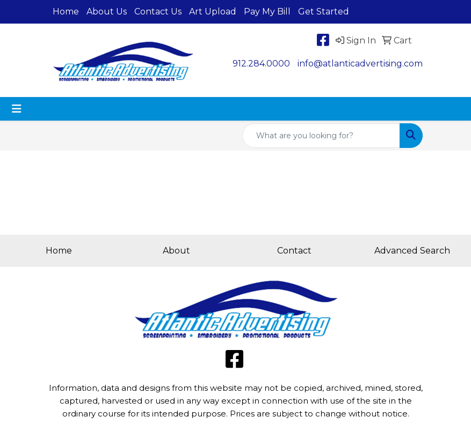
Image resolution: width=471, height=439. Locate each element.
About (176, 250)
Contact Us (158, 11)
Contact (294, 250)
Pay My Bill (267, 11)
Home (66, 11)
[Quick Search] (321, 135)
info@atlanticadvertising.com (360, 63)
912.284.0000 (261, 63)
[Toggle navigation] (16, 108)
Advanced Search (412, 250)
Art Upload (212, 11)
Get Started (323, 11)
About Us (106, 11)
